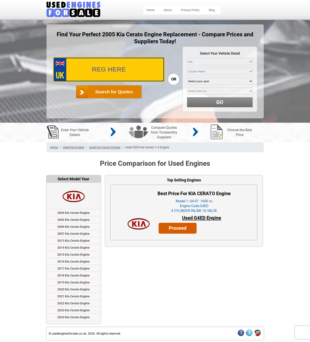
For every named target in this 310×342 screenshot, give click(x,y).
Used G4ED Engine (201, 218)
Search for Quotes (114, 91)
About (168, 10)
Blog (212, 10)
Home (150, 10)
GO (219, 102)
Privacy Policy (190, 10)
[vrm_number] (109, 69)
